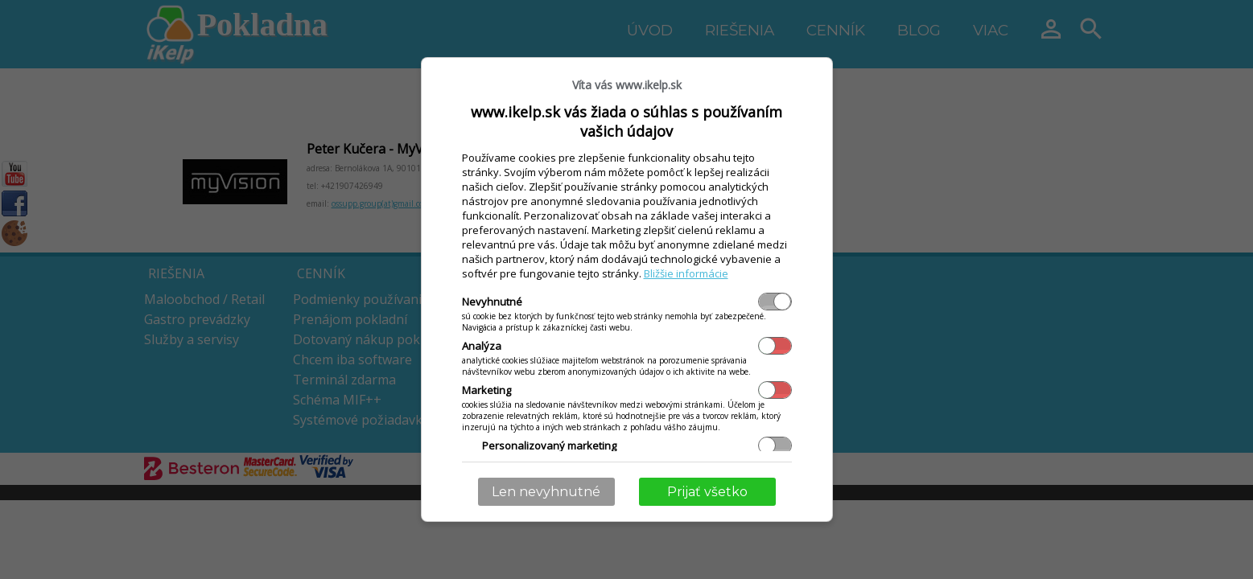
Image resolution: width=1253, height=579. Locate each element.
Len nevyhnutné (546, 491)
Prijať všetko (707, 491)
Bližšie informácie (686, 273)
